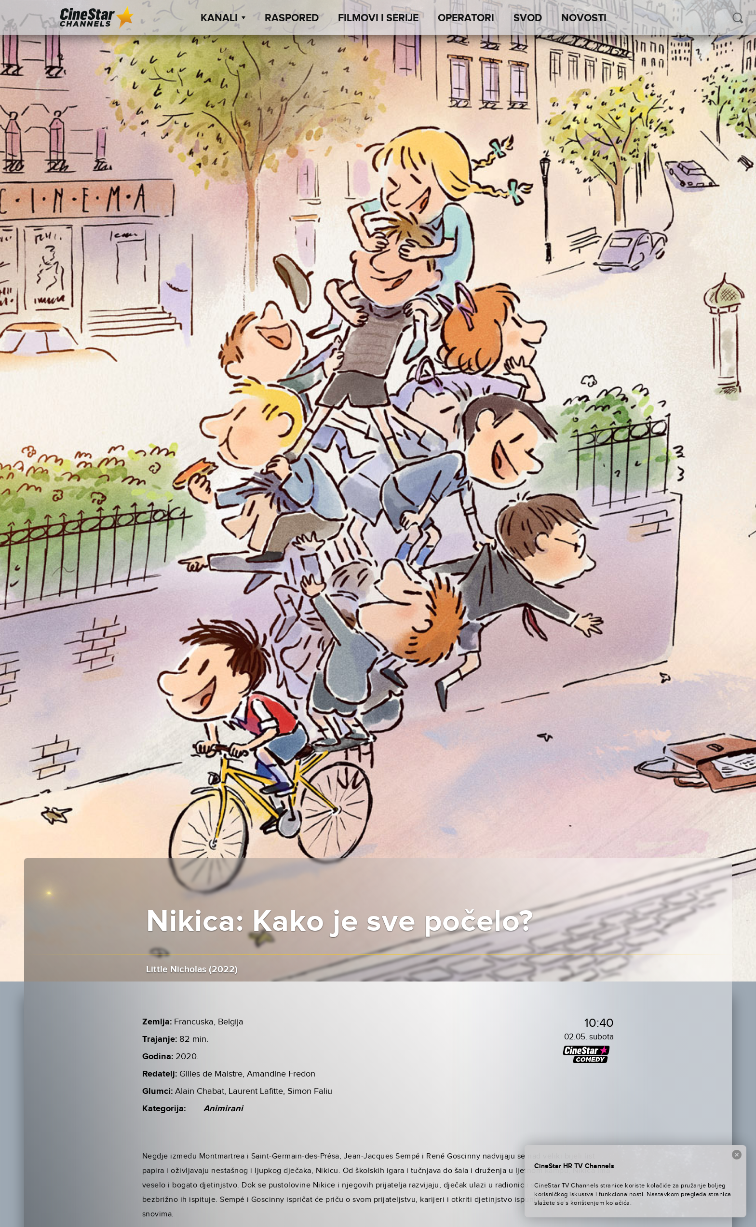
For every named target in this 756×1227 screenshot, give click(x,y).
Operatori (466, 18)
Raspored (292, 18)
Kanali (223, 18)
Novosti (584, 18)
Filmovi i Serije (378, 18)
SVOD (527, 18)
